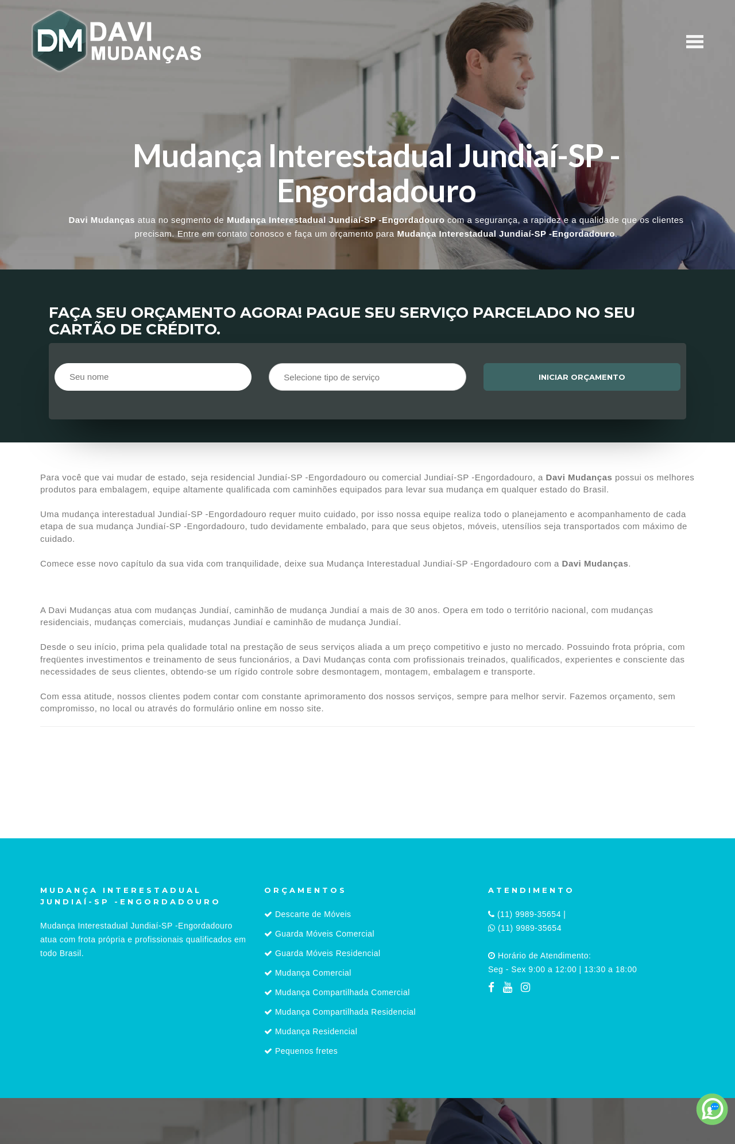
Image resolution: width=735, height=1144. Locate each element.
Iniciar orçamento (582, 377)
